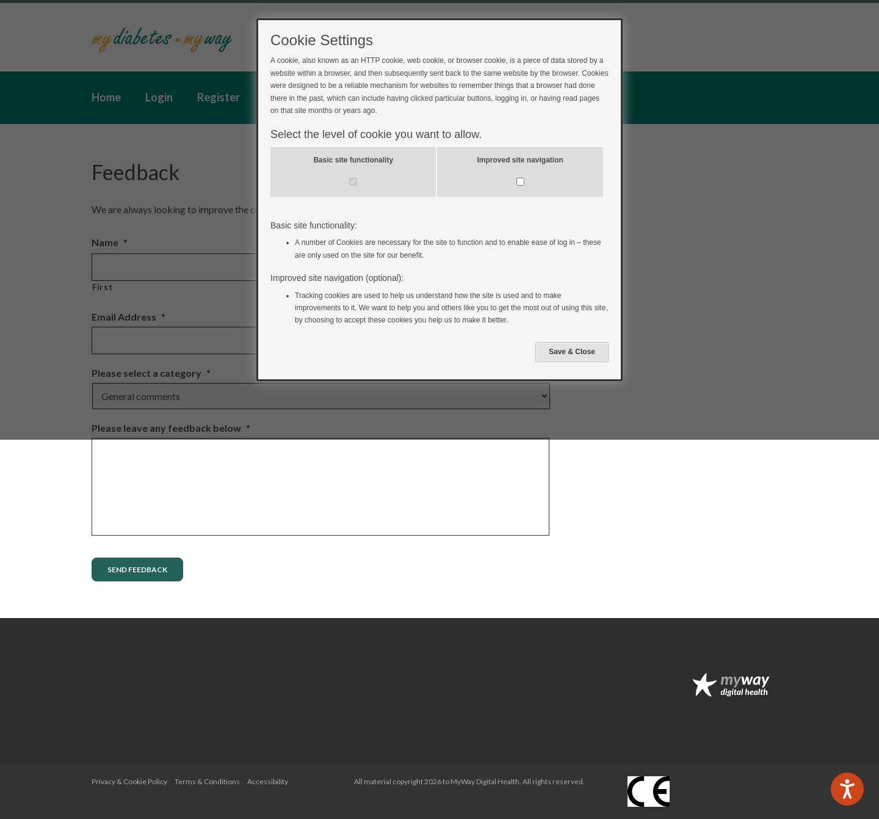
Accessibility (267, 781)
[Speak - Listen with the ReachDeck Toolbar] (847, 789)
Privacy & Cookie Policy (129, 781)
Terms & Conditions (207, 781)
